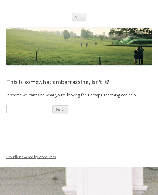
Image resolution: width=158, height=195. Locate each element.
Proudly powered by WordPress (31, 157)
